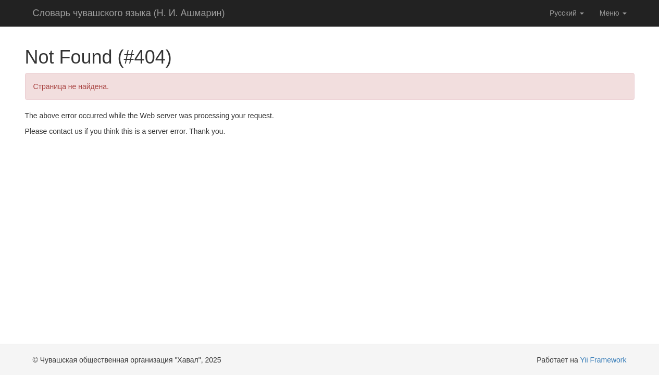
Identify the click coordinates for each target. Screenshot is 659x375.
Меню (613, 13)
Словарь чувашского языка (129, 13)
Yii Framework (603, 360)
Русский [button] (567, 13)
